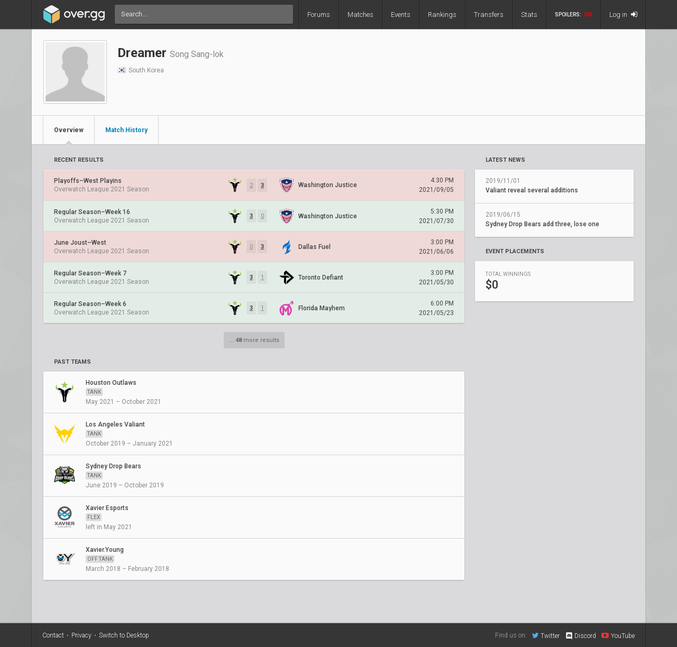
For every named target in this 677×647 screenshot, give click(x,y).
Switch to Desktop (124, 635)
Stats (529, 15)
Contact (53, 635)
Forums (318, 15)
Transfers (489, 15)
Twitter (546, 635)
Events (400, 15)
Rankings (442, 15)
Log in (623, 15)
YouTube (618, 635)
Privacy (81, 635)
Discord (580, 636)
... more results (254, 340)
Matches (360, 15)
